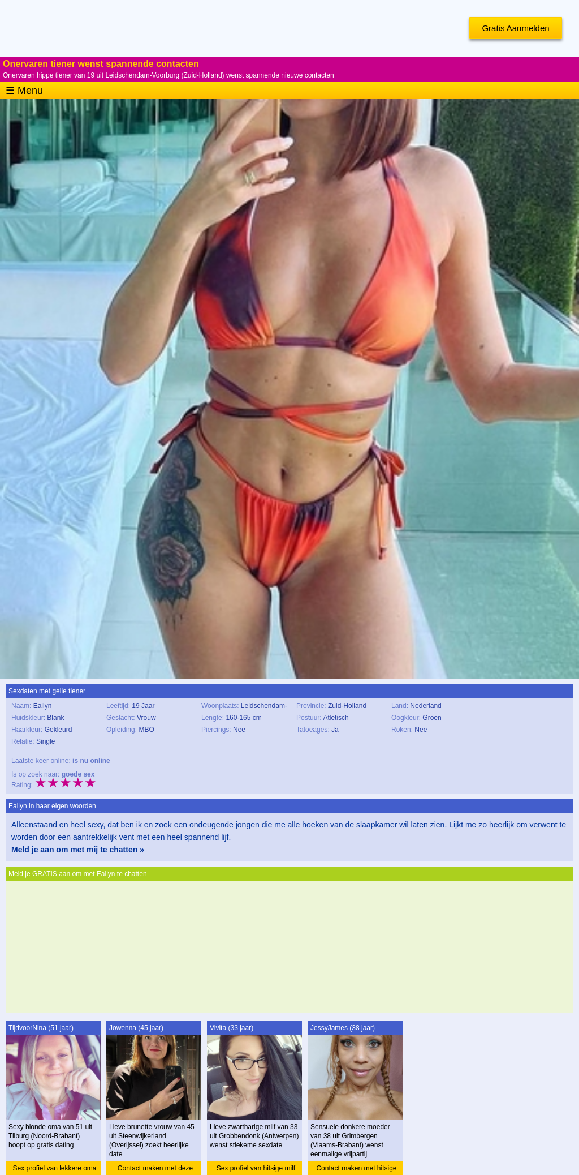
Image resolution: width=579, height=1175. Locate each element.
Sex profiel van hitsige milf (256, 1168)
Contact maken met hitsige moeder (356, 1169)
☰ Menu (24, 90)
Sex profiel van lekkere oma (54, 1168)
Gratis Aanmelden (515, 28)
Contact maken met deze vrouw (155, 1169)
